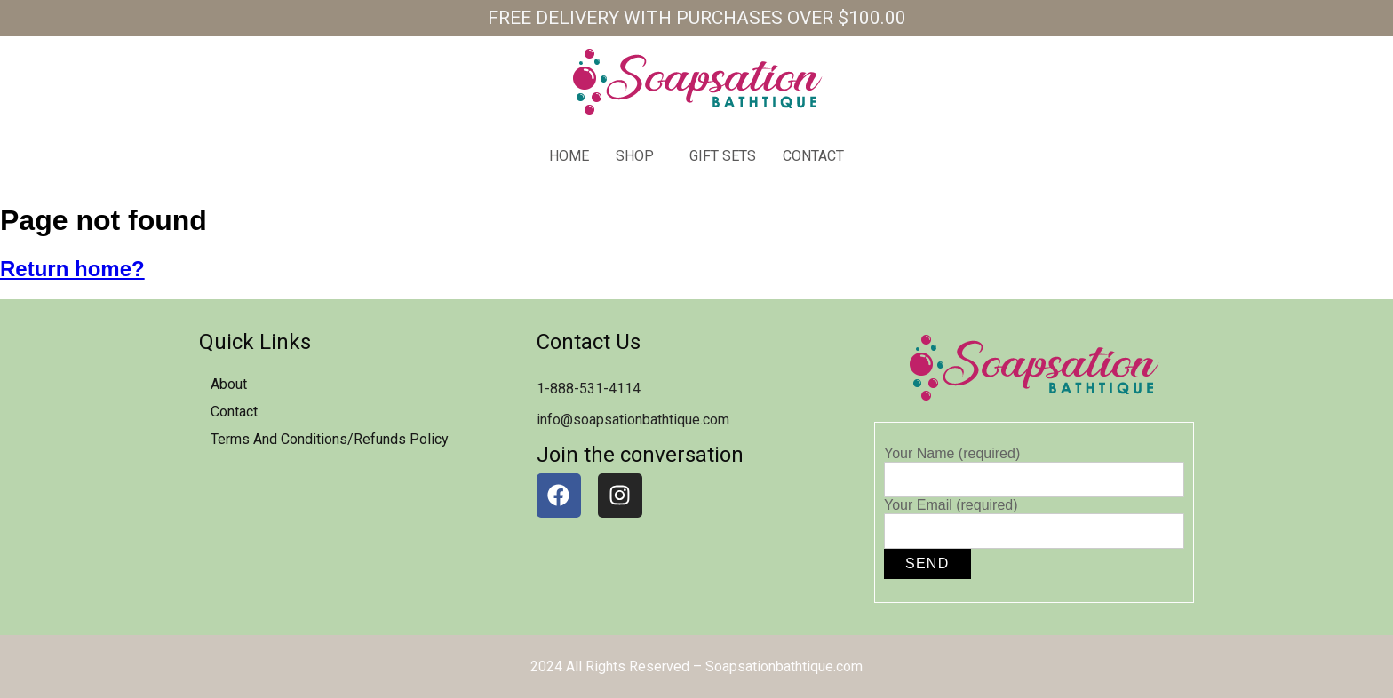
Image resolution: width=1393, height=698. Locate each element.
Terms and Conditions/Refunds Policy (330, 439)
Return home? (72, 269)
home (569, 155)
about (229, 384)
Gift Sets (722, 155)
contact (813, 155)
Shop (635, 155)
